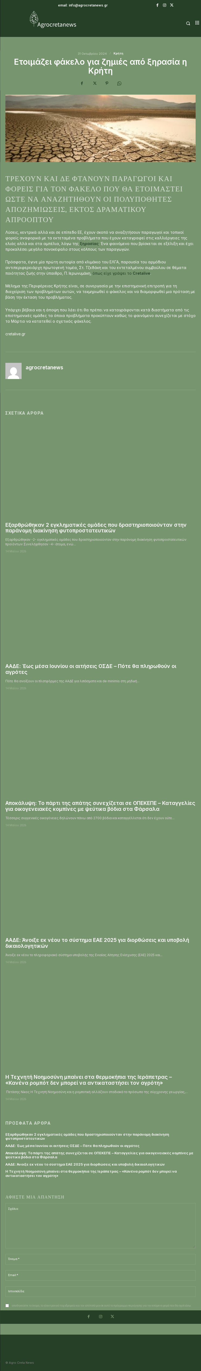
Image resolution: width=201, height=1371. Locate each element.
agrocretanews (44, 368)
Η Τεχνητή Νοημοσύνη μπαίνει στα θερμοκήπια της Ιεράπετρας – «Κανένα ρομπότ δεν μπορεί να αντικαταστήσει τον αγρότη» (88, 1080)
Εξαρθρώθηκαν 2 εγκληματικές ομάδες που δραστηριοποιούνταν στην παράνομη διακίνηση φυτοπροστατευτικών (96, 528)
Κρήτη (118, 53)
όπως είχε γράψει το (121, 273)
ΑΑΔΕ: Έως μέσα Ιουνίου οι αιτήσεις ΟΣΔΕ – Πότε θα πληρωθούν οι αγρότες (90, 669)
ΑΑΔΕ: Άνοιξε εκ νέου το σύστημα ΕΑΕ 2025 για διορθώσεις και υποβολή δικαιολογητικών (97, 943)
